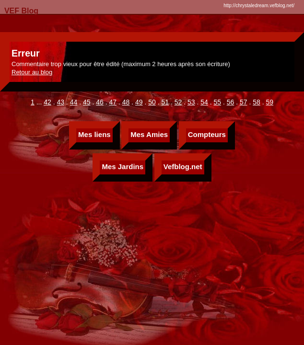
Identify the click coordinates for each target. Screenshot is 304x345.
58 (256, 102)
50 (152, 102)
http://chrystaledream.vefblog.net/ (258, 5)
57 (243, 102)
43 (60, 102)
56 (230, 102)
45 (87, 102)
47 (113, 102)
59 (269, 102)
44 (74, 102)
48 (126, 102)
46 (100, 102)
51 (165, 102)
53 (191, 102)
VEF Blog (19, 11)
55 (217, 102)
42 (47, 102)
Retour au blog (32, 72)
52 (178, 102)
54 (204, 102)
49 (139, 102)
